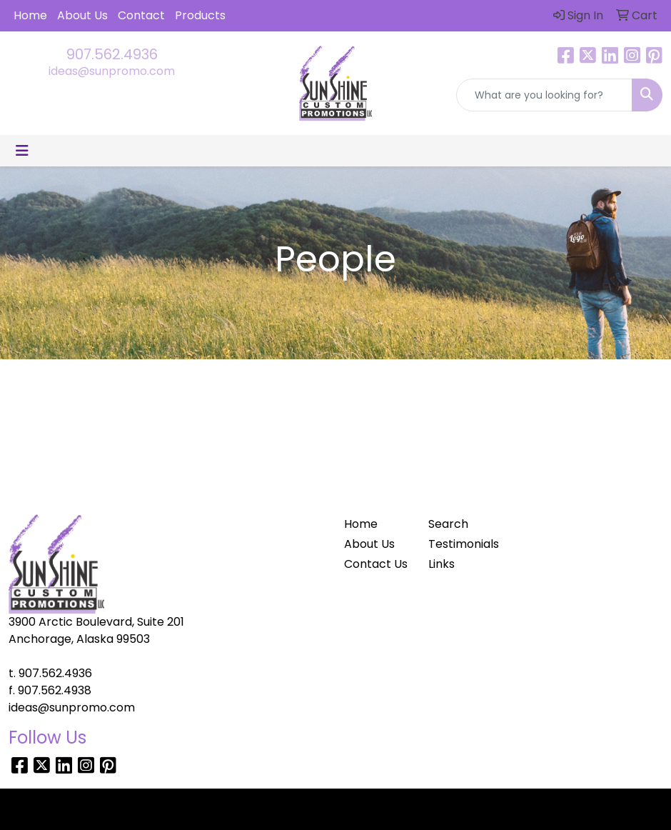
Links (441, 564)
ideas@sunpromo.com (112, 71)
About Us (82, 15)
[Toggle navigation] (22, 151)
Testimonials (461, 544)
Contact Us (376, 564)
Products (200, 15)
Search (448, 524)
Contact (141, 15)
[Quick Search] (544, 95)
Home (30, 15)
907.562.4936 (112, 54)
